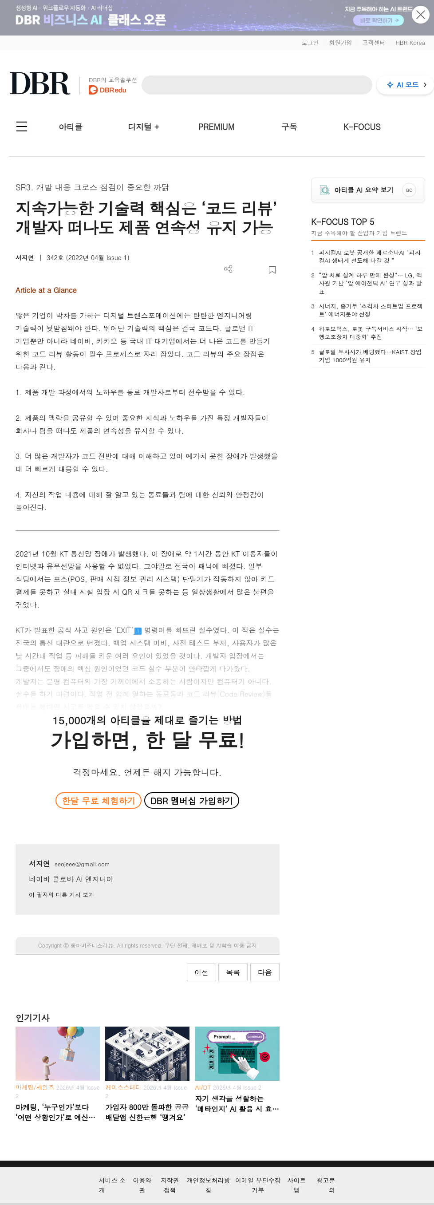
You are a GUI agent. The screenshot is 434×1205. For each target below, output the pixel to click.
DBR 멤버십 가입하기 (191, 800)
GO (409, 190)
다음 (265, 972)
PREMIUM (216, 126)
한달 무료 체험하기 (98, 800)
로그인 (310, 42)
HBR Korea (410, 42)
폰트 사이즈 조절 (257, 270)
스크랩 (272, 270)
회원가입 (340, 42)
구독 (289, 126)
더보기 (228, 269)
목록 (233, 972)
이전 (201, 972)
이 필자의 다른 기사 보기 (61, 894)
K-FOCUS (362, 126)
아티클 (71, 126)
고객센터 (373, 42)
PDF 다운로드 (243, 270)
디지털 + (143, 126)
